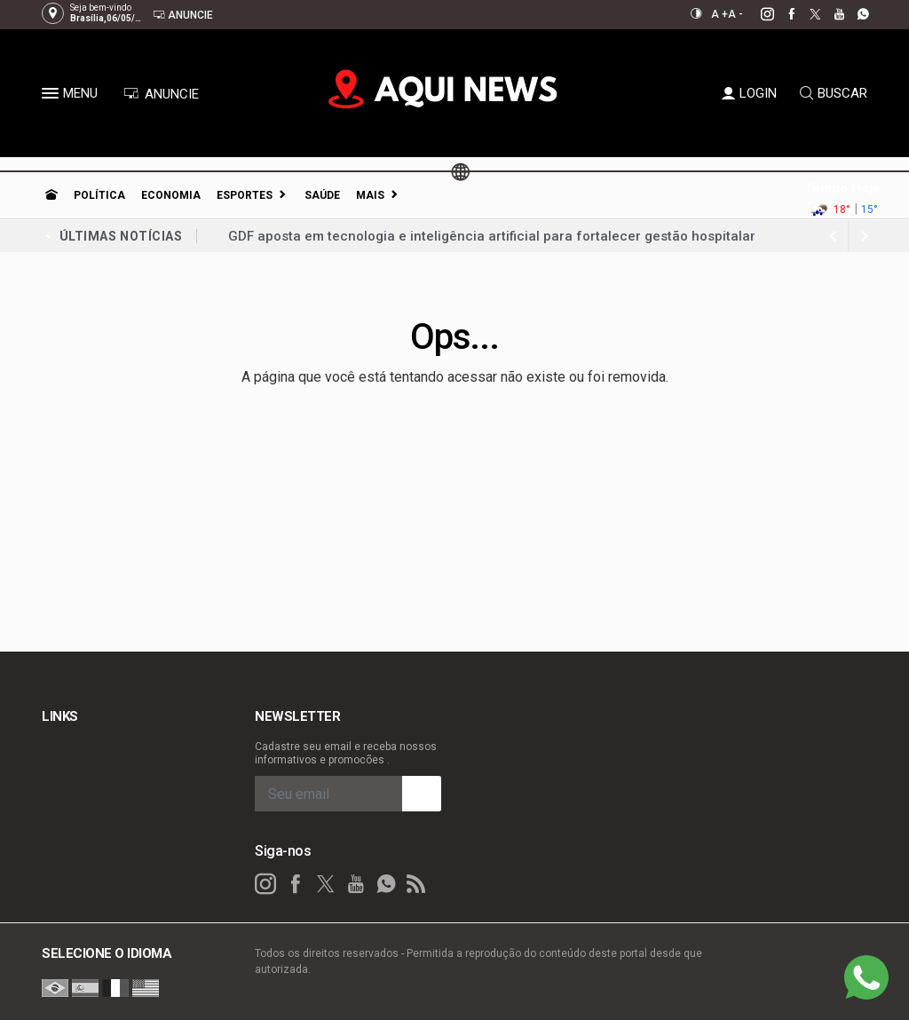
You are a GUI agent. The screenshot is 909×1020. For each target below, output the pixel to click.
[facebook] (781, 14)
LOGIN (749, 93)
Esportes (245, 195)
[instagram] (757, 14)
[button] (52, 97)
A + (719, 14)
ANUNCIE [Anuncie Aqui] (161, 94)
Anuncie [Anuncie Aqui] (183, 14)
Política (99, 195)
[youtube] (829, 14)
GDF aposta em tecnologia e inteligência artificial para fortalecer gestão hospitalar (491, 236)
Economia (171, 195)
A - (735, 14)
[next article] (833, 236)
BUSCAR (833, 93)
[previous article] (865, 236)
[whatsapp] (853, 14)
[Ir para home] (51, 195)
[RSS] (416, 884)
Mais (370, 195)
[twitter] (805, 14)
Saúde (322, 195)
